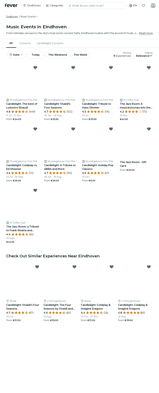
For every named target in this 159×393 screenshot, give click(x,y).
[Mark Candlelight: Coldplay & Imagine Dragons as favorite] (112, 267)
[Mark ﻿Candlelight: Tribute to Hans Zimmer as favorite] (111, 68)
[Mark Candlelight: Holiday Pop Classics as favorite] (111, 129)
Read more (146, 33)
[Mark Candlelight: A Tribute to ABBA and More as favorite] (73, 129)
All (10, 43)
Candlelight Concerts (50, 43)
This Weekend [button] (57, 54)
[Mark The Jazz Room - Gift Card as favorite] (149, 129)
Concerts (25, 43)
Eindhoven (12, 16)
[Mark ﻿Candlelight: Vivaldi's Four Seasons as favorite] (73, 68)
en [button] (133, 5)
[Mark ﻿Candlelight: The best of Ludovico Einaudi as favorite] (35, 68)
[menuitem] (11, 43)
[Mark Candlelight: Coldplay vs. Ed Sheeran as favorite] (35, 129)
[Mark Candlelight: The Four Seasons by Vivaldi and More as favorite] (74, 267)
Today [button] (36, 54)
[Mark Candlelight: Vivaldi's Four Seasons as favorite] (37, 267)
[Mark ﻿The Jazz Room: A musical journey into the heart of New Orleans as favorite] (149, 68)
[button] (29, 16)
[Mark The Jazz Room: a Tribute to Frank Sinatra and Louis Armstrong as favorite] (35, 190)
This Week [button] (80, 54)
